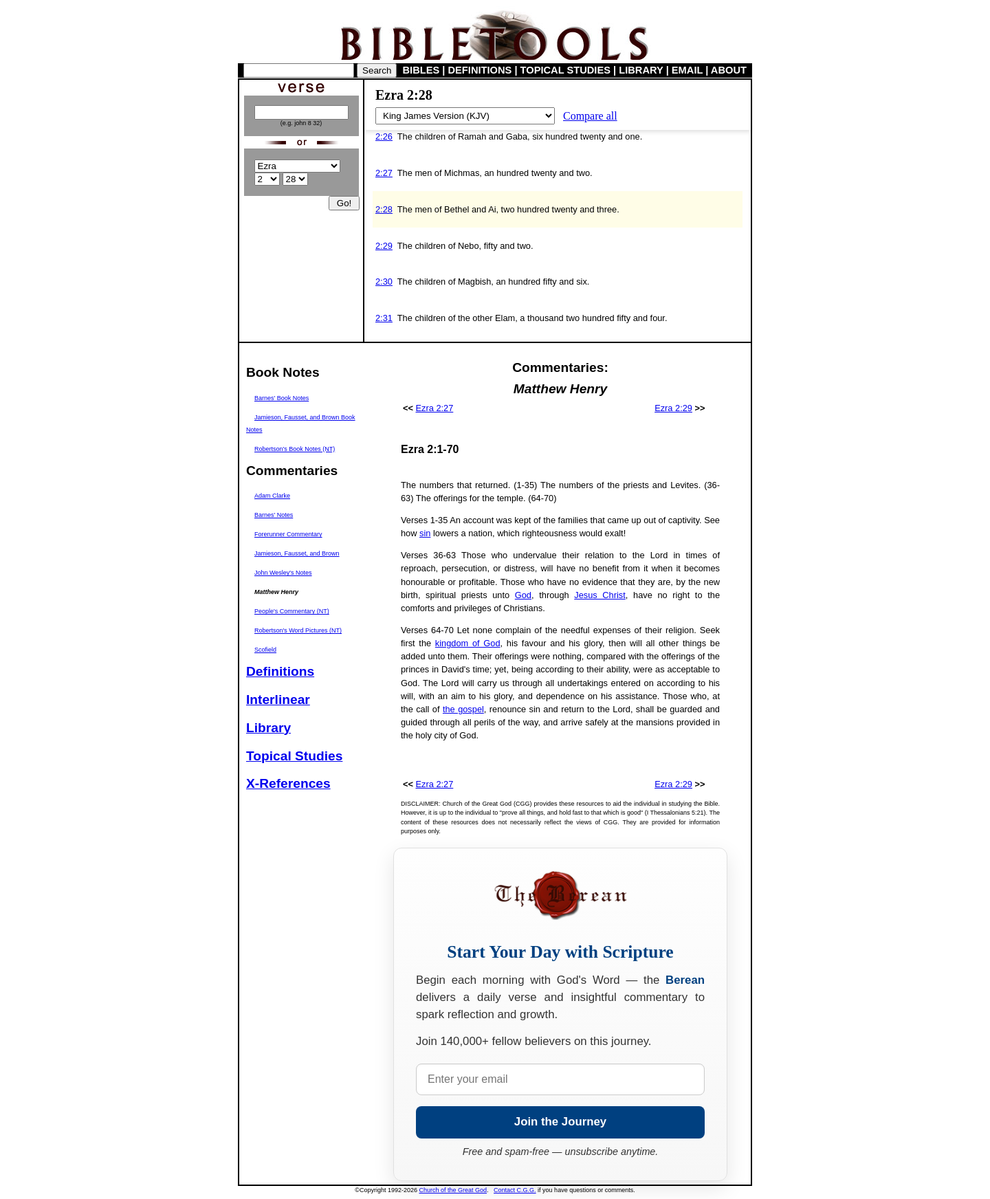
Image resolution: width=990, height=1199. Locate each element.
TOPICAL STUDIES (565, 70)
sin (424, 533)
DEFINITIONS (480, 70)
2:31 (384, 318)
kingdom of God (467, 643)
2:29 (384, 246)
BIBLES (421, 70)
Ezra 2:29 (673, 408)
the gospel (463, 709)
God (523, 595)
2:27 (384, 173)
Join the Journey (560, 1121)
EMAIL (687, 70)
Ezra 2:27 (435, 408)
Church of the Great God (453, 1190)
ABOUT (729, 70)
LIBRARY (641, 70)
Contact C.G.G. (515, 1190)
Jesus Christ (600, 595)
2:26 (384, 136)
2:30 (384, 281)
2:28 (384, 209)
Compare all (590, 116)
